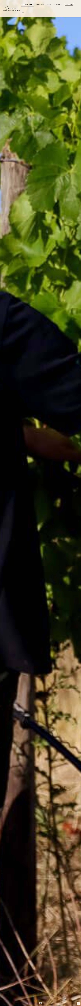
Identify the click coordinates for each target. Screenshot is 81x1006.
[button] (27, 4)
